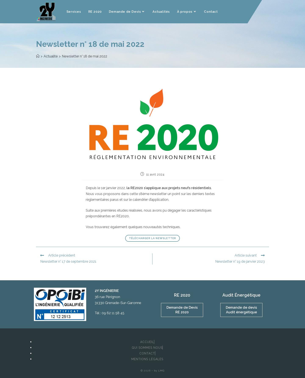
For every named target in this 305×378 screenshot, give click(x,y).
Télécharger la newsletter (152, 238)
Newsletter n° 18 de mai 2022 (84, 56)
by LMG (159, 370)
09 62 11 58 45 (113, 313)
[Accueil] (37, 56)
